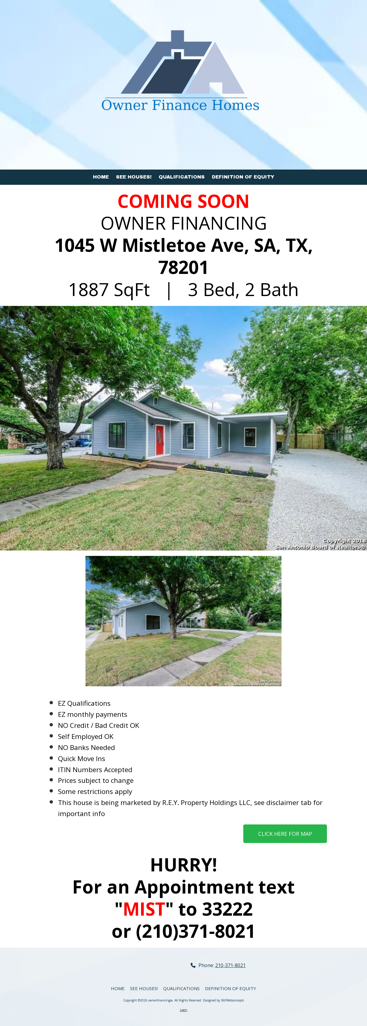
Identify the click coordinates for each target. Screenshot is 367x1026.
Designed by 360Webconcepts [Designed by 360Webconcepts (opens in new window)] (223, 1000)
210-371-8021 (230, 965)
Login (183, 1010)
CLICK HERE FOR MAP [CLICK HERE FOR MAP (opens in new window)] (285, 833)
